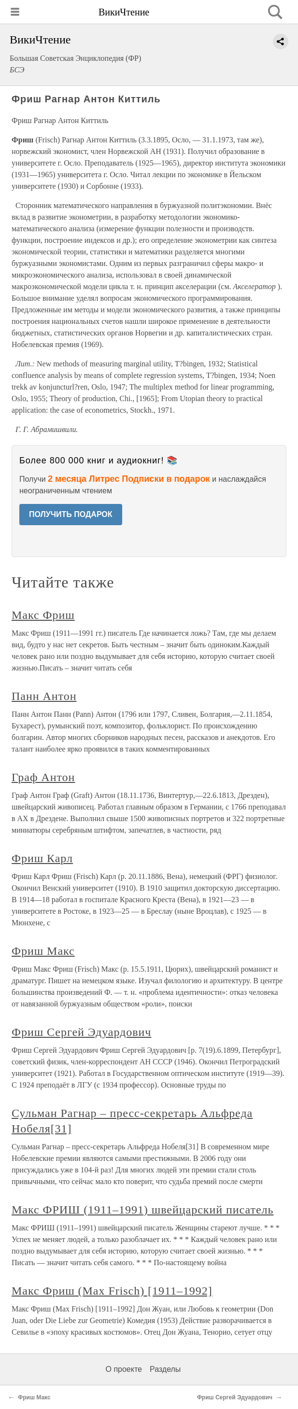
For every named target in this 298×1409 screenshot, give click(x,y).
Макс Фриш (43, 615)
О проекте (124, 1369)
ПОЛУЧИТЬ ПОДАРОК (71, 514)
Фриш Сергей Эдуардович (81, 1032)
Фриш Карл (42, 858)
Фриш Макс (43, 951)
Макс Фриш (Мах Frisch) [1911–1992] (112, 1290)
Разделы (165, 1369)
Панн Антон (44, 696)
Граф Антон (43, 777)
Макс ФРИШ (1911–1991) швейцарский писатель (142, 1209)
